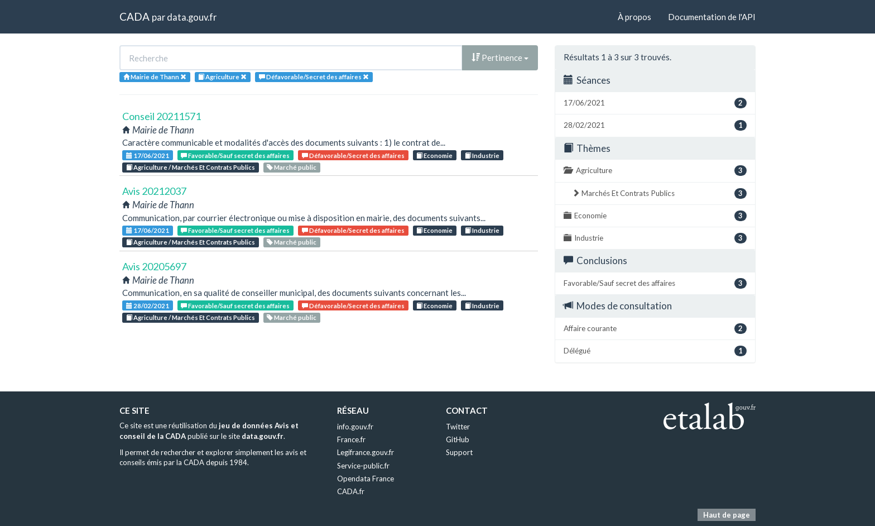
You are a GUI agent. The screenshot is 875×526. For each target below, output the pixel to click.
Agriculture (655, 170)
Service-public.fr (363, 465)
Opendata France (365, 478)
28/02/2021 (147, 305)
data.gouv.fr (192, 17)
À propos (634, 17)
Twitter (458, 426)
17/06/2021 (147, 155)
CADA (134, 16)
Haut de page (726, 514)
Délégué (655, 351)
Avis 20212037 (154, 191)
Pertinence (500, 57)
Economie (434, 155)
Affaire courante (655, 328)
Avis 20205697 (154, 266)
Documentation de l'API (712, 17)
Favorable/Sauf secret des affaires (235, 155)
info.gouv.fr (355, 426)
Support (459, 452)
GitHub (457, 439)
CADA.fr (350, 491)
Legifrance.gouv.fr (365, 452)
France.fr (351, 439)
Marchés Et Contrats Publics (659, 193)
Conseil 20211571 (161, 116)
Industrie (482, 155)
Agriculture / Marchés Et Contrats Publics (190, 167)
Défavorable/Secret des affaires (353, 155)
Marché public (291, 167)
